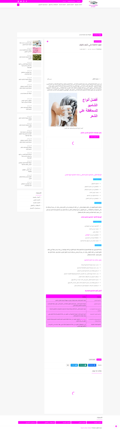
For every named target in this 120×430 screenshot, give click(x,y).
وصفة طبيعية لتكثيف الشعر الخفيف (25, 80)
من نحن (64, 1)
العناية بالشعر (70, 5)
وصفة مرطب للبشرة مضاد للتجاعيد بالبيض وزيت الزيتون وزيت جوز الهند (25, 134)
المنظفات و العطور (53, 5)
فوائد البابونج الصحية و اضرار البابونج (25, 58)
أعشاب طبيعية (78, 5)
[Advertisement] (60, 20)
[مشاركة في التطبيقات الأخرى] (68, 365)
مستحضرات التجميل (43, 5)
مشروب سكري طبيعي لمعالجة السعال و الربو (26, 101)
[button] (92, 365)
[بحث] (18, 5)
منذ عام (28, 41)
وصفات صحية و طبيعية (86, 428)
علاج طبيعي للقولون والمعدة (27, 170)
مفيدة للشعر (83, 319)
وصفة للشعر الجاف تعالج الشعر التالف (26, 108)
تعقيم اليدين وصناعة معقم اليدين (25, 177)
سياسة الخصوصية (71, 1)
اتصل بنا (78, 1)
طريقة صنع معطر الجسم (85, 35)
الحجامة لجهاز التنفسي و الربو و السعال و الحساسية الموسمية (25, 65)
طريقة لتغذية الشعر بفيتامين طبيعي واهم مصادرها (25, 163)
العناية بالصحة (62, 5)
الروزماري (87, 235)
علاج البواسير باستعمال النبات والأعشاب (26, 73)
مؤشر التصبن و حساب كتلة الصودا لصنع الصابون (26, 44)
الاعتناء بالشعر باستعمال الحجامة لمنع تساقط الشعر (26, 87)
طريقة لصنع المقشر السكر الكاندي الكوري (26, 51)
